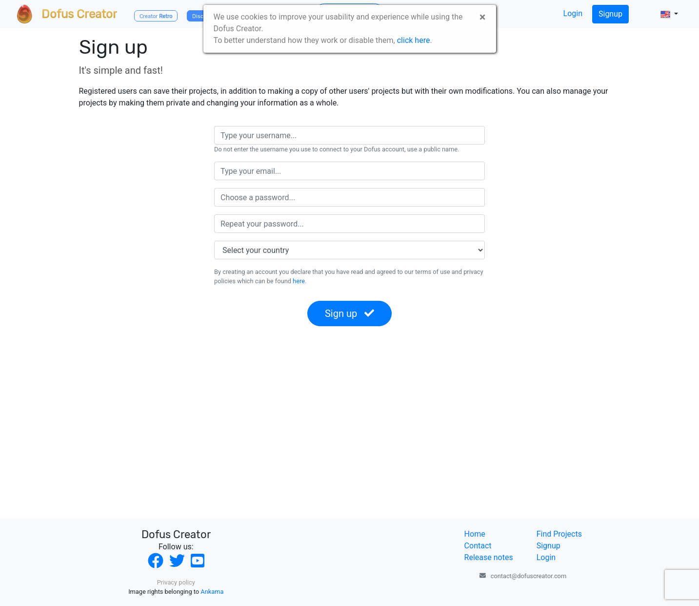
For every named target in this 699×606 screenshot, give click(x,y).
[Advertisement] (349, 426)
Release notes (488, 557)
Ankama (211, 591)
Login (572, 13)
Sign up (349, 313)
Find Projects (559, 534)
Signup (610, 14)
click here (413, 40)
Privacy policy (176, 582)
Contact (478, 545)
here (299, 281)
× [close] (482, 17)
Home (474, 534)
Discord (202, 16)
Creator (156, 16)
